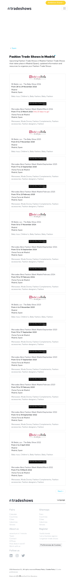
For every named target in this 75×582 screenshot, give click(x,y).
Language (61, 500)
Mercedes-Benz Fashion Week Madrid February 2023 (33, 385)
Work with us (14, 546)
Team (11, 536)
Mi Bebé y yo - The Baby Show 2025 (26, 139)
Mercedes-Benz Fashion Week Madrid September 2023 (34, 330)
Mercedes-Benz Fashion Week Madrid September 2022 (34, 412)
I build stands (44, 533)
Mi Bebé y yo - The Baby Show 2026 (26, 84)
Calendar (13, 514)
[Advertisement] (37, 29)
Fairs (12, 510)
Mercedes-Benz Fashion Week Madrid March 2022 (32, 467)
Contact (12, 539)
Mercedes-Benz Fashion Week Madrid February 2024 (33, 274)
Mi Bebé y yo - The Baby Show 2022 (26, 442)
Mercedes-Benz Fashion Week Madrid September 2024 (34, 247)
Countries (13, 517)
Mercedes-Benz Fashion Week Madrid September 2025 (34, 164)
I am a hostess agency (48, 536)
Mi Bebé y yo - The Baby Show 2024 (26, 222)
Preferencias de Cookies (50, 545)
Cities (11, 519)
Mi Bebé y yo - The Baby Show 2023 (26, 305)
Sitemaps (44, 510)
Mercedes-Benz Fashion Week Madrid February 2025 (33, 192)
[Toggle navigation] (64, 8)
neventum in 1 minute (18, 533)
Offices (12, 541)
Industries (13, 522)
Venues (12, 525)
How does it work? (17, 544)
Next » (60, 491)
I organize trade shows (48, 539)
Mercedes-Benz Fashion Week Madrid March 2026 (32, 109)
